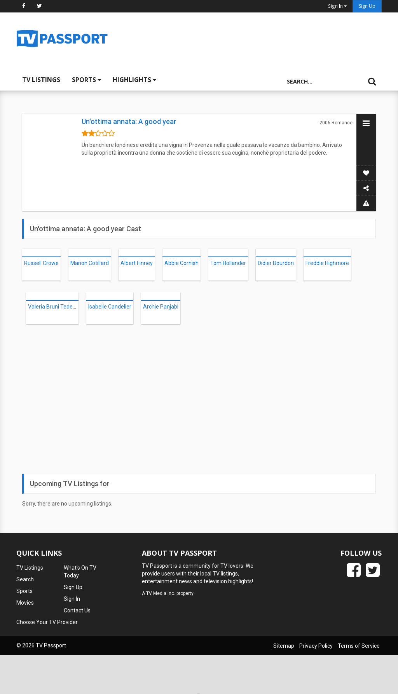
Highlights (134, 79)
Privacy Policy (316, 646)
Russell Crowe (41, 263)
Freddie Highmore (327, 263)
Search (25, 579)
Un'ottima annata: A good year (129, 121)
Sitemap (283, 646)
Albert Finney (136, 263)
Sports (86, 79)
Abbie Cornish (181, 263)
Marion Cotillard (89, 263)
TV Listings (41, 79)
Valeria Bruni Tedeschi (55, 306)
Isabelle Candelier (109, 306)
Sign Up (367, 6)
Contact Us (77, 610)
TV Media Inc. (160, 593)
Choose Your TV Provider (47, 622)
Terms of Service (359, 646)
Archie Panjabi (160, 306)
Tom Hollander (228, 263)
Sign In (72, 599)
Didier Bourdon (276, 263)
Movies (25, 603)
